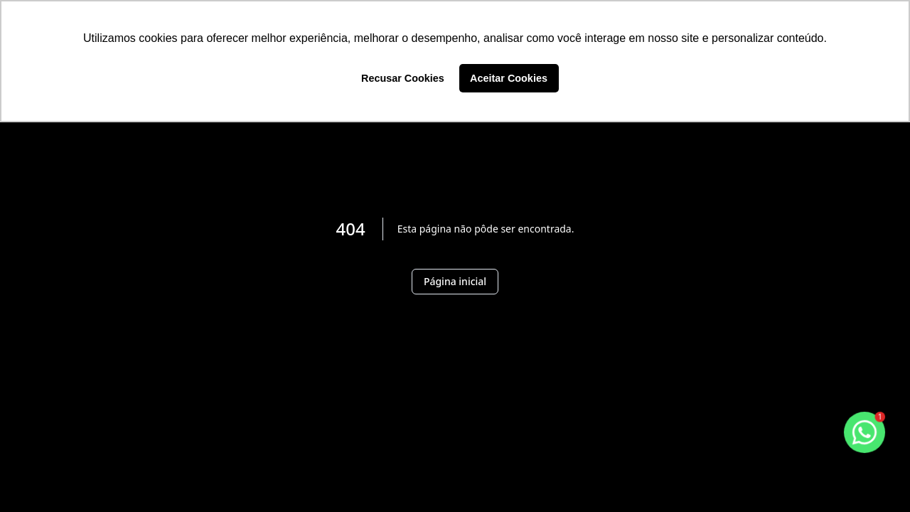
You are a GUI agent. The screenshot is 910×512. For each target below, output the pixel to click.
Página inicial (455, 281)
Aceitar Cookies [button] (508, 78)
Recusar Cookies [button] (402, 78)
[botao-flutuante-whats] (864, 432)
